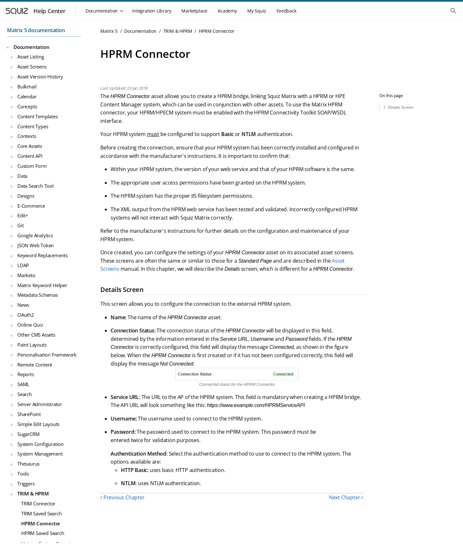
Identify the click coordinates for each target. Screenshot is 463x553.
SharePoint (29, 414)
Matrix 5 (108, 31)
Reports (25, 374)
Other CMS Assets (36, 334)
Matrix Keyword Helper (42, 285)
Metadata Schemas (37, 295)
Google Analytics (35, 235)
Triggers (25, 483)
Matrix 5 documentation (36, 30)
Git (20, 225)
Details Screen (400, 107)
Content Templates (37, 116)
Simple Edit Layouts (38, 424)
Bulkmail (26, 86)
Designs (25, 196)
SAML (23, 384)
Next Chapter (346, 497)
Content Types (32, 126)
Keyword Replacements (42, 255)
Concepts (27, 106)
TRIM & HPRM (33, 493)
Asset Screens (31, 66)
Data (22, 176)
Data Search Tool (35, 186)
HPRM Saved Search (42, 533)
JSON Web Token (35, 245)
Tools (23, 473)
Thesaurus (28, 463)
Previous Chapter (122, 497)
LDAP (23, 265)
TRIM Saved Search (41, 513)
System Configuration (40, 444)
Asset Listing (30, 56)
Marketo (26, 275)
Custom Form (32, 166)
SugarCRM (28, 434)
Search (24, 394)
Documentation (31, 47)
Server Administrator (39, 404)
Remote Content (34, 364)
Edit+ (22, 215)
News (23, 305)
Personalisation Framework (47, 354)
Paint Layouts (31, 344)
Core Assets (29, 146)
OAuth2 (25, 315)
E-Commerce (31, 206)
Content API (29, 156)
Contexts (26, 136)
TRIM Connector (38, 503)
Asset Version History (40, 76)
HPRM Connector (40, 523)
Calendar (26, 96)
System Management (40, 453)
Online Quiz (30, 325)
